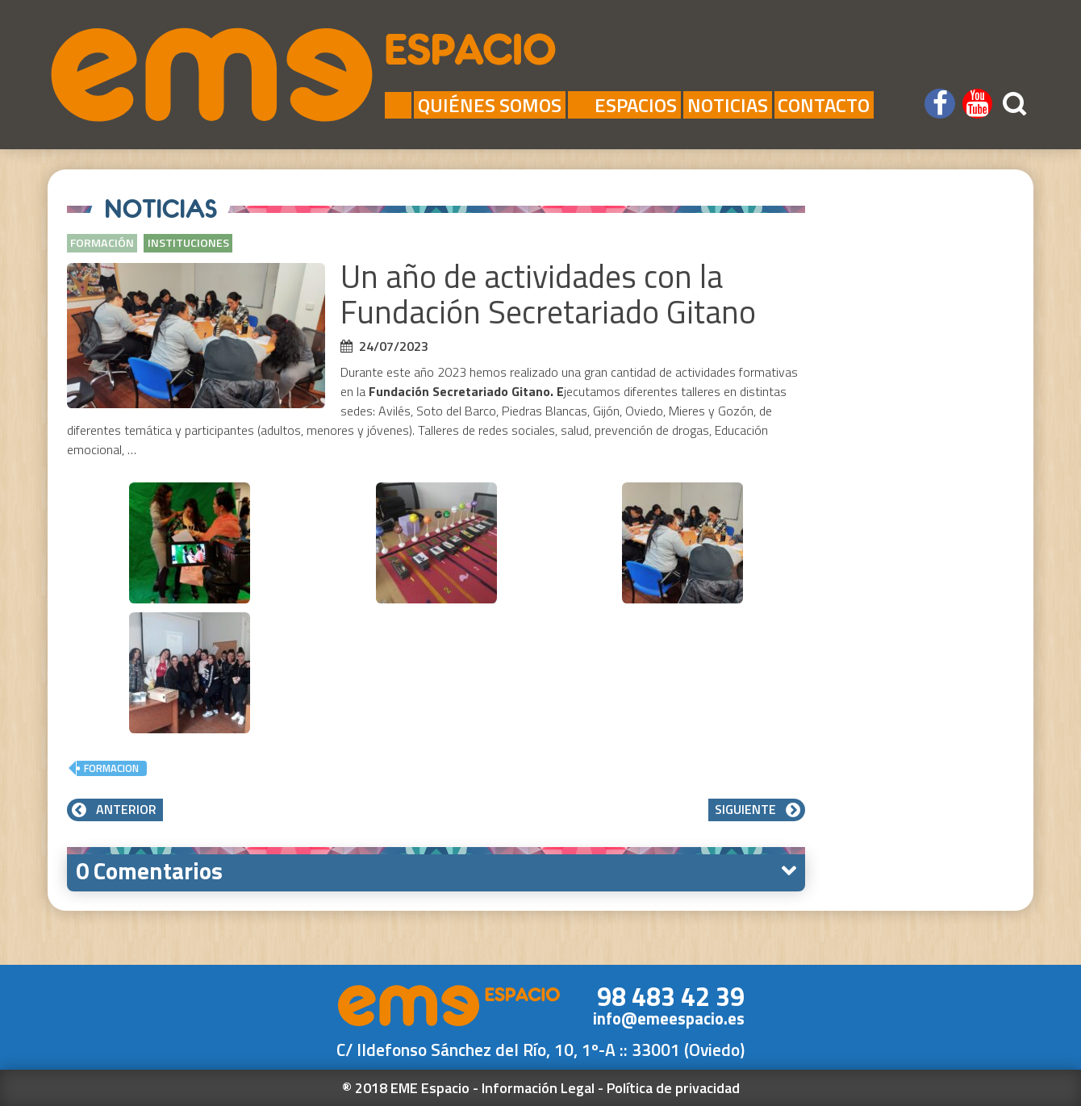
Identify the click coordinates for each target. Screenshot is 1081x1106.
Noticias (727, 105)
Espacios (624, 105)
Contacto (824, 105)
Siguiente (757, 809)
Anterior (115, 809)
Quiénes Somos (489, 105)
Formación (102, 243)
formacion (111, 768)
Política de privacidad (673, 1088)
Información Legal (538, 1088)
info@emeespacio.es (669, 1018)
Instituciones (188, 243)
